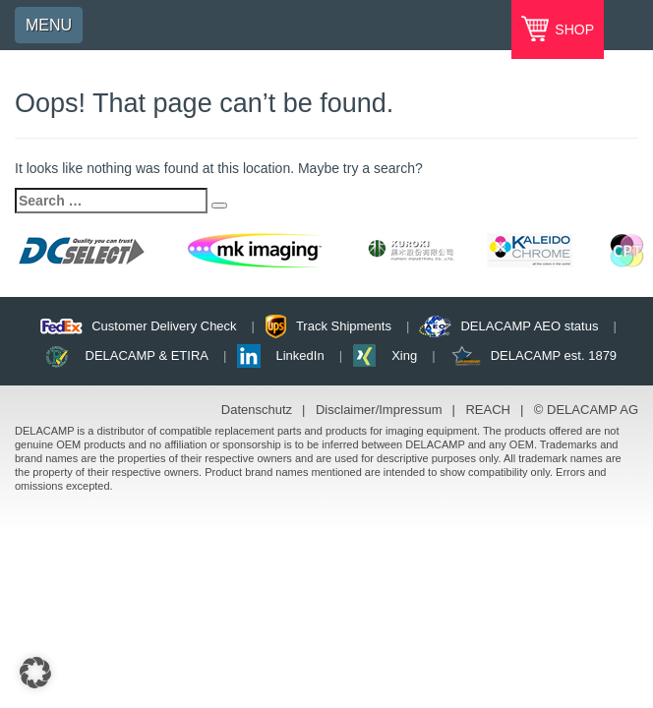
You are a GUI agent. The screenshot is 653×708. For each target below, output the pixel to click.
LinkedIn (300, 355)
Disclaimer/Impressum (379, 409)
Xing (404, 355)
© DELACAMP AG (586, 409)
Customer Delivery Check (163, 326)
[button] (35, 672)
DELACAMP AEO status (529, 326)
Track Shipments (343, 326)
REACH (487, 409)
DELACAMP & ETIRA (147, 355)
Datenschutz (256, 409)
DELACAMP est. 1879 (554, 355)
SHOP (572, 29)
